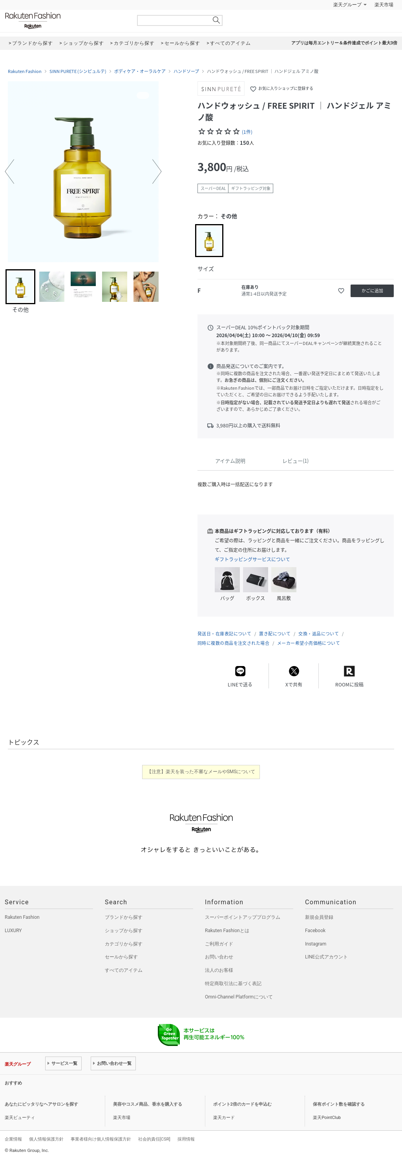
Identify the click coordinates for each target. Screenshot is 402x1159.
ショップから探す (124, 930)
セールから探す (121, 957)
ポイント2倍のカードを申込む (242, 1104)
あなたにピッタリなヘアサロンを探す (41, 1104)
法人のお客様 (219, 970)
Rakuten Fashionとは (227, 930)
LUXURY (13, 930)
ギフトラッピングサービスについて (252, 559)
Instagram (315, 944)
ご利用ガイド (219, 944)
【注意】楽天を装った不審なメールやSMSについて (201, 771)
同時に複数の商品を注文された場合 (233, 643)
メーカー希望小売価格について (308, 643)
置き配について (275, 633)
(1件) (247, 131)
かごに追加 (372, 290)
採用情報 (186, 1139)
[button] (9, 171)
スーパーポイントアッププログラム (242, 917)
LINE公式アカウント (326, 957)
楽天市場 (384, 4)
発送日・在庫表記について (224, 633)
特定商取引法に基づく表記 (233, 983)
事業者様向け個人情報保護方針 (101, 1139)
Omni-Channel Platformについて (239, 997)
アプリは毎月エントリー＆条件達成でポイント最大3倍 (344, 43)
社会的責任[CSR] (154, 1139)
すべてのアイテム (124, 970)
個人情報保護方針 (46, 1139)
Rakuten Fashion (65, 20)
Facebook (315, 930)
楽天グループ (347, 4)
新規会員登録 (319, 917)
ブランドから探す (124, 917)
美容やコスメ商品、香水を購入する (147, 1104)
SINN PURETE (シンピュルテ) (77, 71)
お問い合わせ (219, 957)
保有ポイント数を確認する (339, 1104)
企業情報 (13, 1139)
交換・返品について (318, 633)
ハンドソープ (186, 71)
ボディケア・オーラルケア (140, 71)
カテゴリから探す (124, 944)
